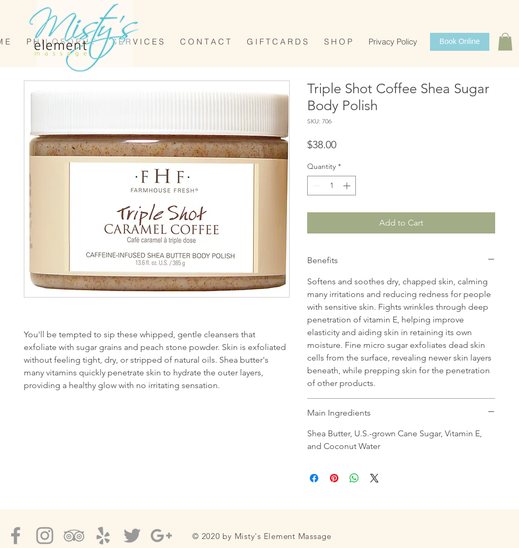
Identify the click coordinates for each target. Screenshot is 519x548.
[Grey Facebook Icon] (15, 535)
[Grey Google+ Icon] (161, 535)
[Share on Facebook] (314, 478)
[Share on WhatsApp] (354, 478)
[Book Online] (459, 42)
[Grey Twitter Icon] (132, 535)
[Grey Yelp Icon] (103, 535)
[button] (505, 41)
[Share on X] (374, 478)
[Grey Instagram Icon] (44, 535)
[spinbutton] (331, 185)
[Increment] (347, 185)
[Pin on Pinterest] (334, 478)
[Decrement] (315, 185)
